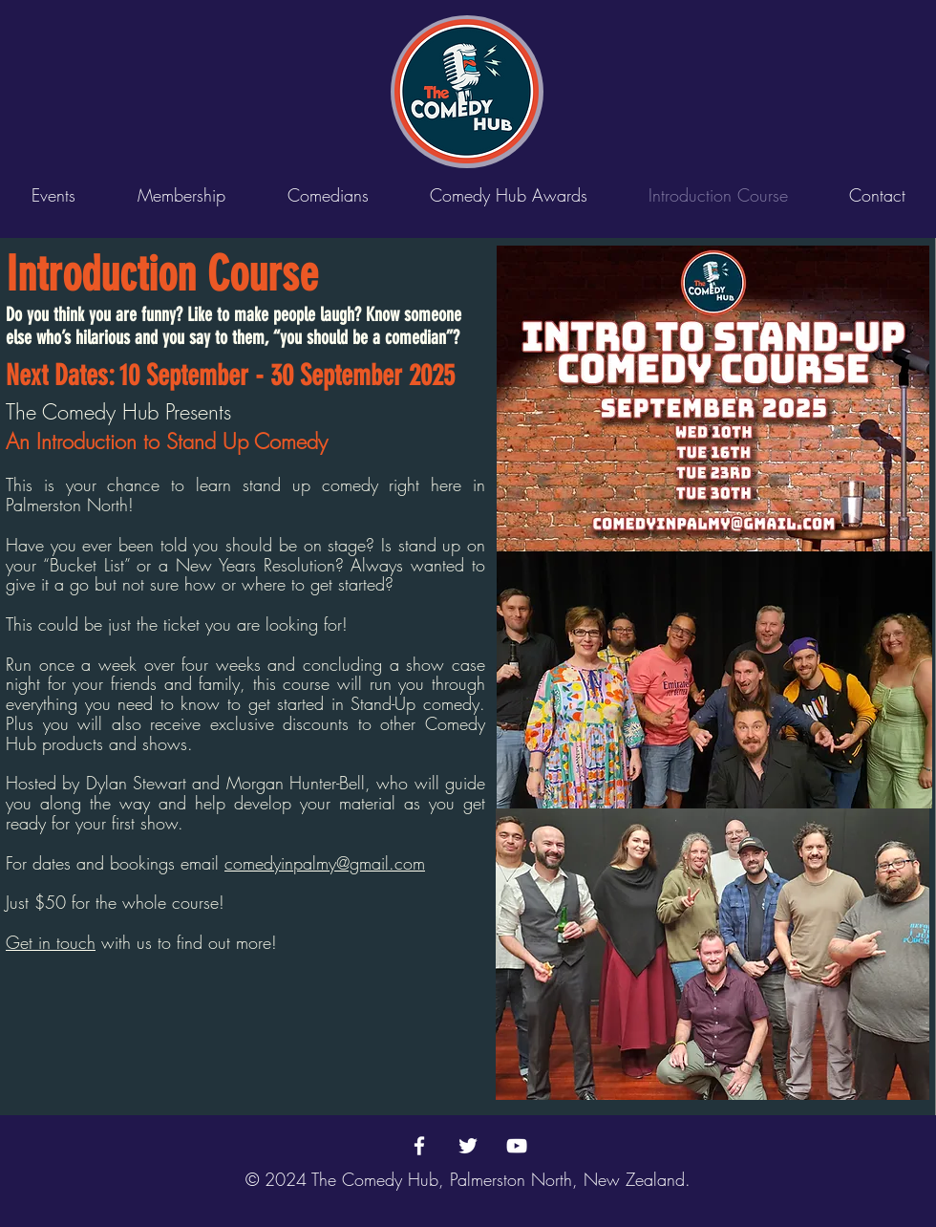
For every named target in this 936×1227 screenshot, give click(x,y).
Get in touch (51, 942)
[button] (327, 195)
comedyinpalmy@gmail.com (324, 862)
